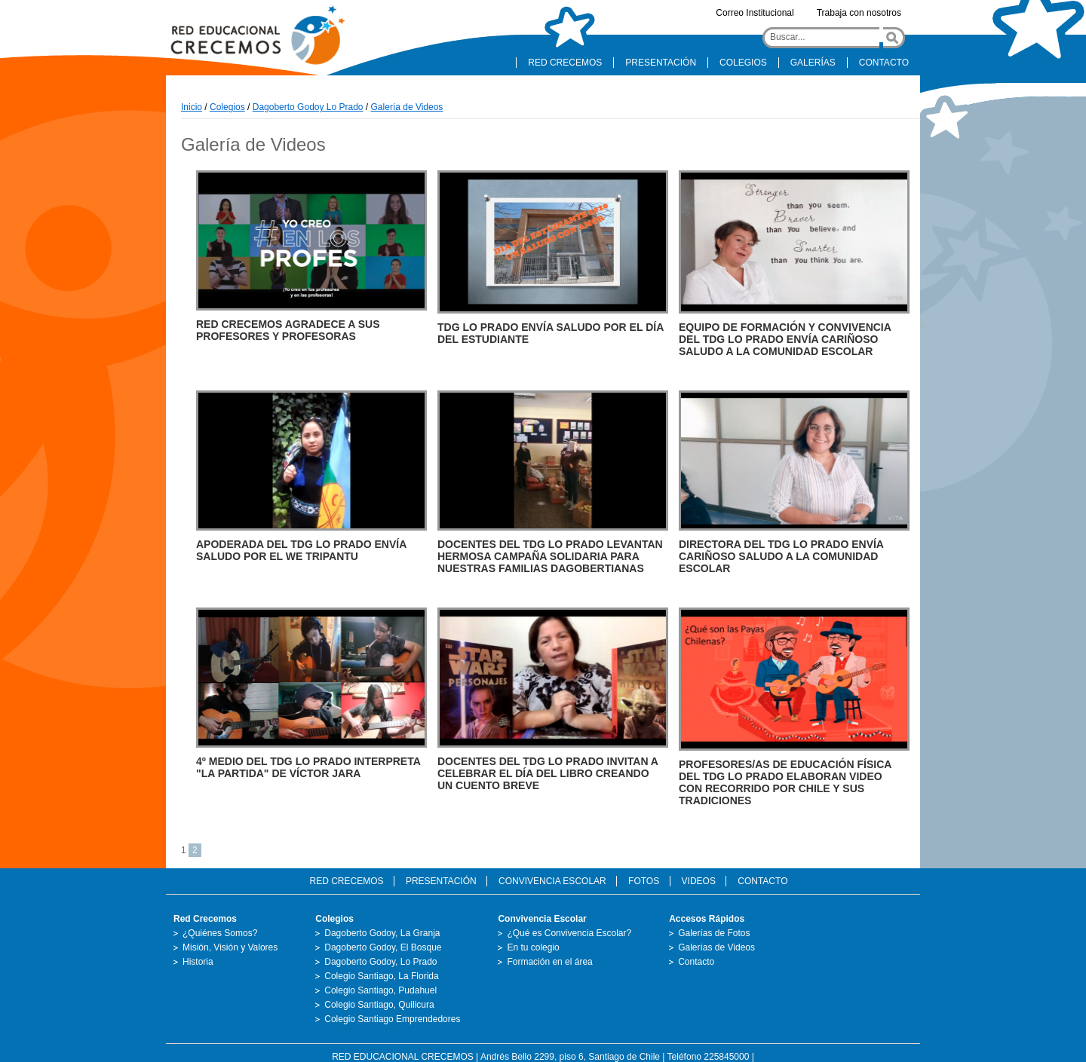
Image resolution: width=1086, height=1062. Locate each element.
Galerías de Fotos (714, 933)
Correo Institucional (754, 13)
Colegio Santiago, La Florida (381, 976)
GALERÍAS (813, 62)
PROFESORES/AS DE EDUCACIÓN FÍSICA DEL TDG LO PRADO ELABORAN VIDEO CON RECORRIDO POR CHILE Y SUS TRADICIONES (785, 782)
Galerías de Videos (716, 947)
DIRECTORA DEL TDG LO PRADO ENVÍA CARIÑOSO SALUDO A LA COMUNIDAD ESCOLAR (781, 556)
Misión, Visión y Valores (230, 947)
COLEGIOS (743, 62)
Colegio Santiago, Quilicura (379, 1004)
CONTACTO (884, 62)
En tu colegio (533, 947)
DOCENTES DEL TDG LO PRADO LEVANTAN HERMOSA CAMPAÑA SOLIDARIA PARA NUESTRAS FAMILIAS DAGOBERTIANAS (550, 556)
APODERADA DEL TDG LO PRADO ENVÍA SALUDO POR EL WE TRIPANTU (301, 550)
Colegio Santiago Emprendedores (392, 1019)
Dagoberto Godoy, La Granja (382, 933)
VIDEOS (699, 881)
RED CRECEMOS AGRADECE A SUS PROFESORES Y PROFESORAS (287, 330)
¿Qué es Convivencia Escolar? (569, 933)
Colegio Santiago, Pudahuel (380, 990)
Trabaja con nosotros (859, 13)
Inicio (191, 107)
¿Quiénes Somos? (220, 933)
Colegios (227, 107)
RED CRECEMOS (565, 62)
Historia (198, 961)
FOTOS (643, 881)
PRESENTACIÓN (660, 62)
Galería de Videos (407, 107)
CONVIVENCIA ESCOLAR (552, 881)
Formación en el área (549, 961)
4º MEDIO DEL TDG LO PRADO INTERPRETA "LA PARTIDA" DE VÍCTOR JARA (308, 767)
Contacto (696, 961)
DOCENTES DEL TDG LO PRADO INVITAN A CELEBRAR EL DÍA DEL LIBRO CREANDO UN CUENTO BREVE (547, 773)
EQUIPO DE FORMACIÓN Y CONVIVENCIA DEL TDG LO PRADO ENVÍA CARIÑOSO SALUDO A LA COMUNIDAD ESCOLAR (785, 339)
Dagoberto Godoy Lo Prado (308, 107)
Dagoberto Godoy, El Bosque (382, 947)
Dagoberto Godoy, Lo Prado (380, 961)
